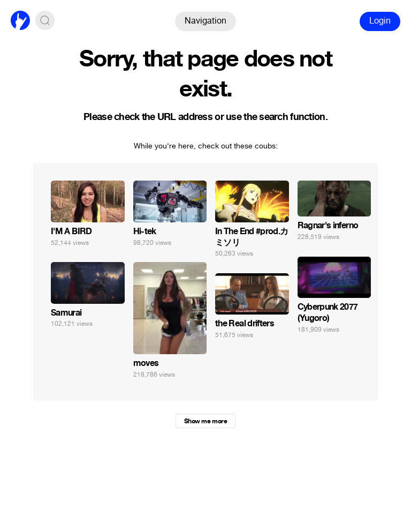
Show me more (205, 421)
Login (380, 20)
